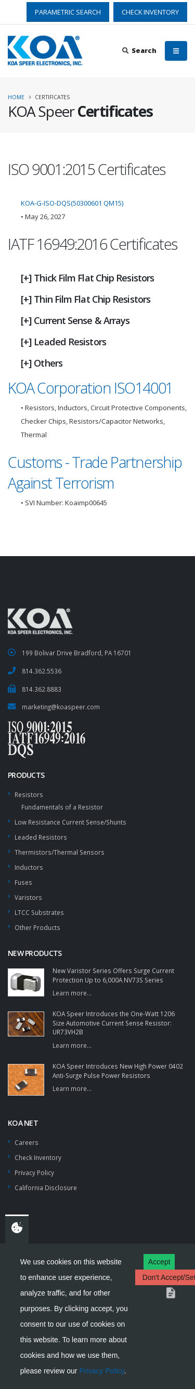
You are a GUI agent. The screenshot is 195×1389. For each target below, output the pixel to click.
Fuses (23, 882)
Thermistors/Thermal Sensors (60, 852)
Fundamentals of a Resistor (62, 807)
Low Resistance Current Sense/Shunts (70, 822)
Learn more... (72, 993)
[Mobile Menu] (176, 51)
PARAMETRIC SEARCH (68, 12)
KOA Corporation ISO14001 (90, 387)
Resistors (29, 794)
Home (16, 97)
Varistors (28, 897)
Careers (26, 1142)
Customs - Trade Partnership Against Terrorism (94, 472)
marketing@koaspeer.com (61, 707)
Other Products (37, 927)
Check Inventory (38, 1157)
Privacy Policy (101, 1371)
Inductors (29, 867)
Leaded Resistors (41, 837)
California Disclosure (46, 1187)
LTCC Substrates (39, 912)
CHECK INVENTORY (150, 12)
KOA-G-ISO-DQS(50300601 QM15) (72, 203)
